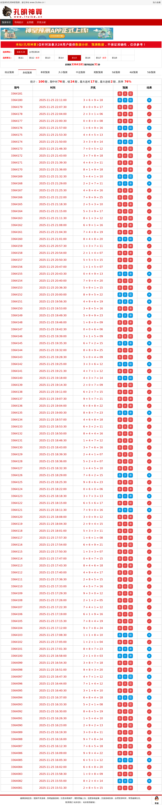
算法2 (34, 58)
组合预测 (9, 72)
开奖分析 (41, 22)
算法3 (47, 58)
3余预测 (116, 72)
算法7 (101, 58)
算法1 (21, 58)
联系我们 (69, 802)
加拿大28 (21, 52)
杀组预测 (27, 72)
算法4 (61, 58)
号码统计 (18, 22)
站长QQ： (78, 802)
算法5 (74, 58)
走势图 (30, 22)
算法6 (87, 58)
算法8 (114, 58)
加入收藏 (157, 2)
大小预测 (62, 72)
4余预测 (134, 72)
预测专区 (6, 22)
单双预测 (45, 72)
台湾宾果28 (34, 52)
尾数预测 (98, 72)
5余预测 (151, 72)
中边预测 (80, 72)
